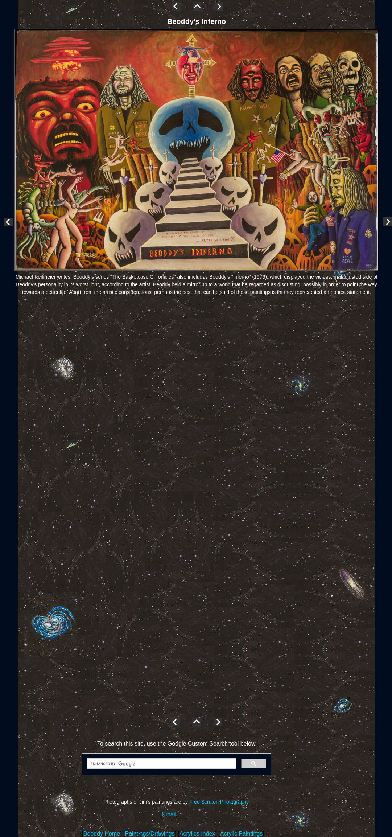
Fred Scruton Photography (218, 802)
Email (169, 814)
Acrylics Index (197, 833)
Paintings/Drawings (150, 833)
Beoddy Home (101, 833)
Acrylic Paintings (241, 833)
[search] (161, 763)
